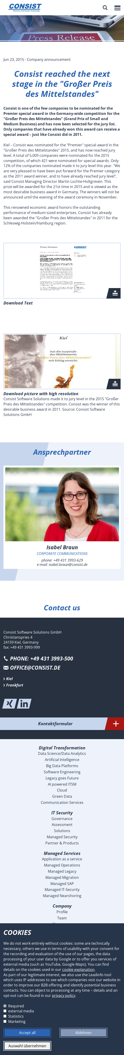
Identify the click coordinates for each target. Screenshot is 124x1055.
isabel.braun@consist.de (68, 564)
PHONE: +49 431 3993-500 (41, 658)
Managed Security (62, 836)
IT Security (62, 812)
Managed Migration (62, 877)
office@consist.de (35, 667)
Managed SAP (62, 883)
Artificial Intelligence (62, 759)
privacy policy (63, 995)
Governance (62, 818)
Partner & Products (62, 843)
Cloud (62, 790)
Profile (62, 911)
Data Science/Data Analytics (62, 753)
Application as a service (62, 859)
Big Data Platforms (62, 765)
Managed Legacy (62, 871)
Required (16, 1006)
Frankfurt (14, 685)
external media (21, 1011)
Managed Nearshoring (62, 895)
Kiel (9, 678)
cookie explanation (78, 969)
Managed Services (62, 853)
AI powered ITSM (62, 784)
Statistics (16, 1016)
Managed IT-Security (62, 889)
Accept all (27, 1032)
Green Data (62, 796)
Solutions (62, 830)
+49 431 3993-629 (68, 560)
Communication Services (62, 802)
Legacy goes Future (62, 778)
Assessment (62, 824)
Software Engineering (62, 771)
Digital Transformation (62, 748)
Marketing (17, 1021)
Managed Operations (62, 865)
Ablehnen (83, 1032)
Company (62, 906)
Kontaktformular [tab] (81, 723)
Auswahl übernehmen (27, 1045)
